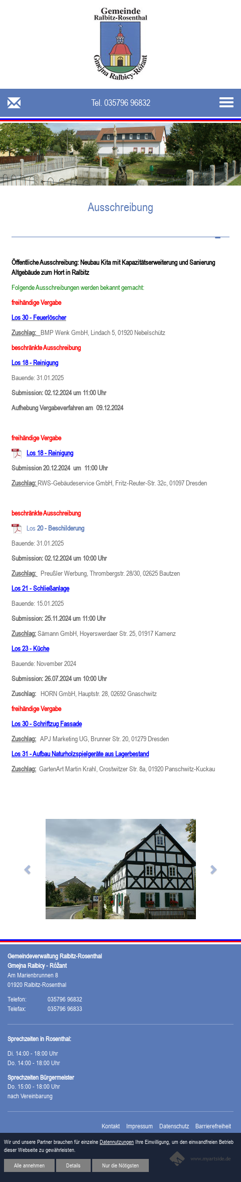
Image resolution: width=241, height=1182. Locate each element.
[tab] (120, 232)
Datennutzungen (117, 1142)
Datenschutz (174, 1126)
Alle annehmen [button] (29, 1165)
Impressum (139, 1126)
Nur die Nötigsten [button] (120, 1165)
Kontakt (111, 1126)
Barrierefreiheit (213, 1126)
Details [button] (73, 1165)
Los (55, 528)
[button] (28, 869)
